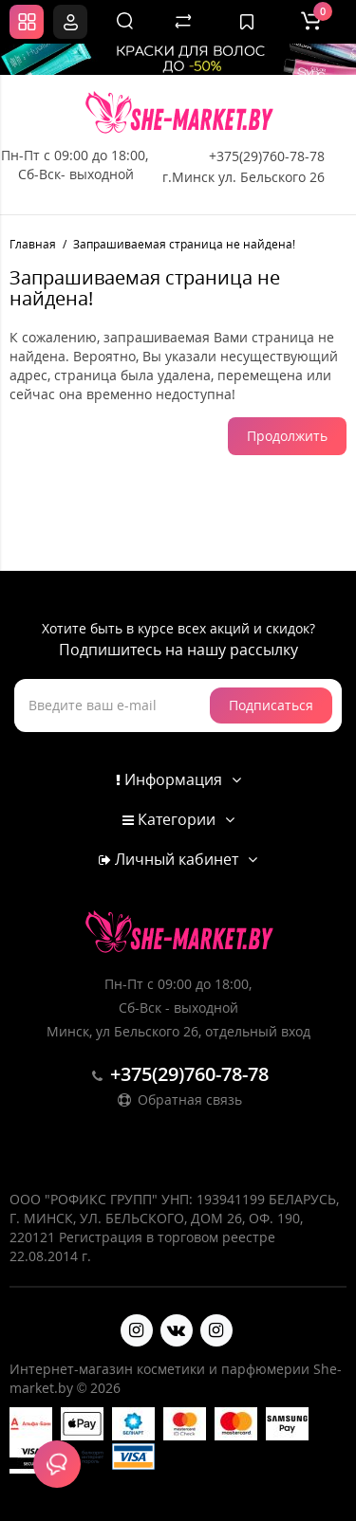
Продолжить (287, 436)
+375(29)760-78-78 (267, 156)
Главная (32, 244)
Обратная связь (178, 1099)
